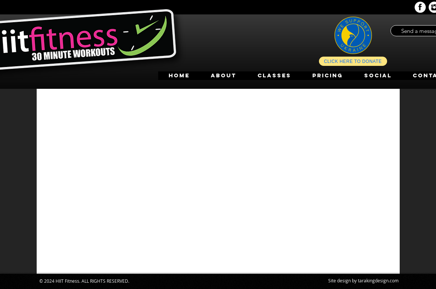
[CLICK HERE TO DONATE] (353, 61)
